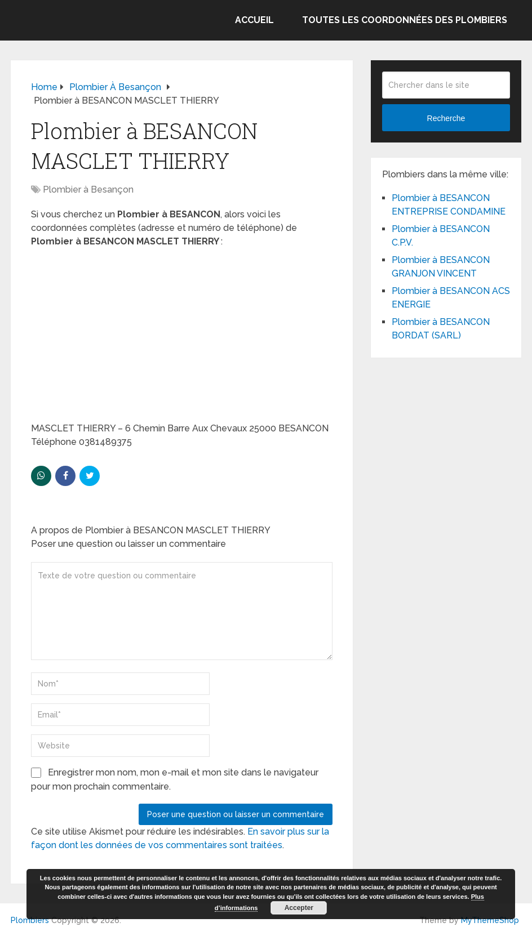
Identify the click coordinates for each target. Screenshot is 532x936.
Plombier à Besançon (88, 189)
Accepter (299, 908)
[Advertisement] (182, 338)
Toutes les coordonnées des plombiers (404, 20)
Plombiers (30, 920)
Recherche (446, 118)
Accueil (254, 20)
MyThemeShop (490, 920)
